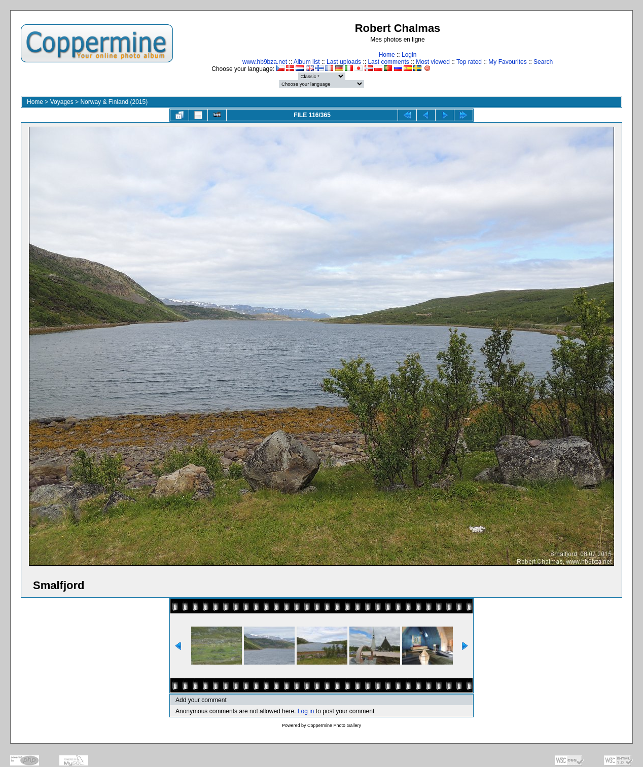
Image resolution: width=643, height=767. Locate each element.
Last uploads (344, 61)
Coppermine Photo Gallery (334, 725)
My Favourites (507, 61)
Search (543, 61)
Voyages (62, 101)
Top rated (469, 61)
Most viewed (433, 61)
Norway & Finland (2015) (114, 101)
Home (387, 54)
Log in (306, 711)
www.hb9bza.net (264, 61)
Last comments (388, 61)
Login (409, 54)
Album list (307, 61)
